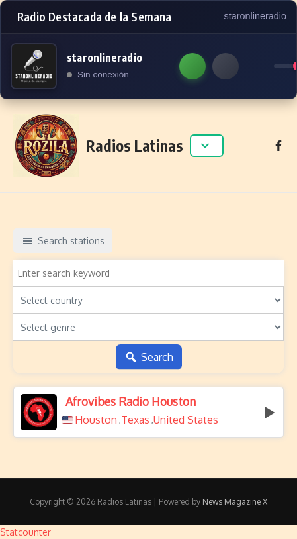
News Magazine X (234, 502)
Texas (135, 420)
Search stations (63, 241)
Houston (96, 420)
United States (185, 420)
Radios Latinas (134, 145)
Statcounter (25, 532)
